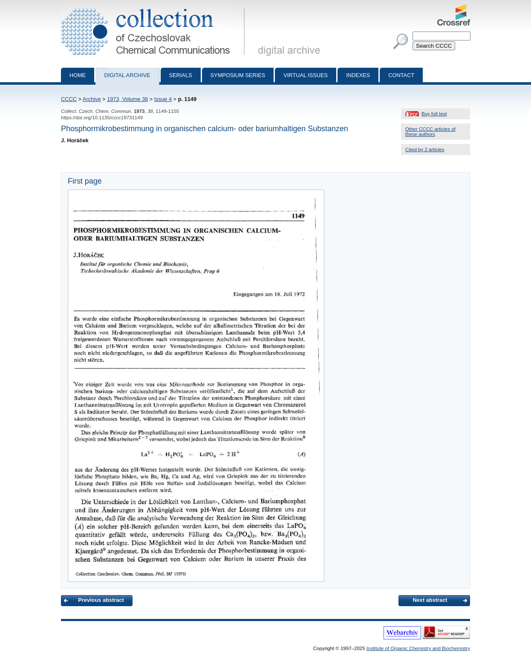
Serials (180, 75)
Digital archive (127, 75)
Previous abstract (101, 600)
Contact (401, 75)
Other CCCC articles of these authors (430, 132)
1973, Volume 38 (127, 99)
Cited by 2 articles (424, 149)
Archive (92, 99)
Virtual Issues (305, 75)
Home (77, 75)
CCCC (69, 99)
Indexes (358, 75)
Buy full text (434, 113)
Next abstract (430, 600)
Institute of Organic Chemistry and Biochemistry (418, 648)
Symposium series (238, 75)
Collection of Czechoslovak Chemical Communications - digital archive (154, 7)
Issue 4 (163, 99)
